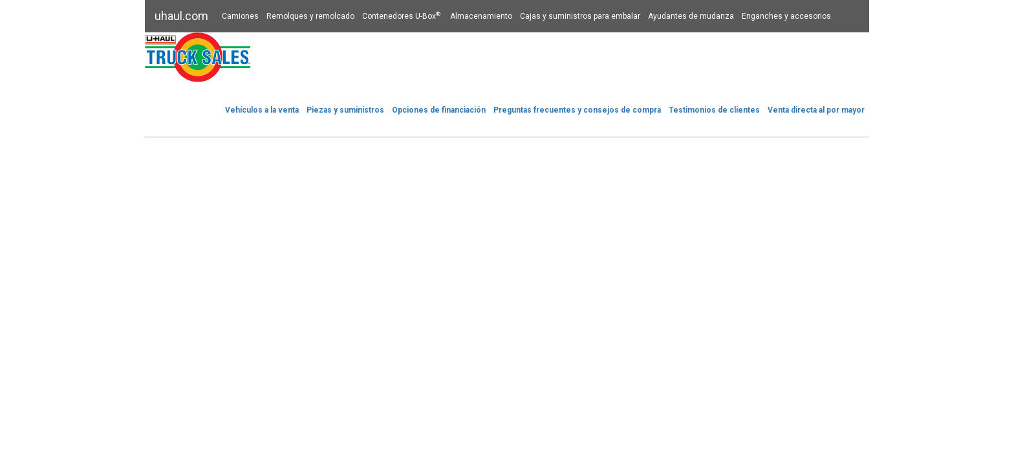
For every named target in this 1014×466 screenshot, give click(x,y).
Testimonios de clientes (714, 110)
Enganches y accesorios (786, 16)
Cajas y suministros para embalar (580, 16)
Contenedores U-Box (402, 16)
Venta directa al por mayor (816, 110)
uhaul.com (181, 16)
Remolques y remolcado (310, 16)
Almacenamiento (481, 16)
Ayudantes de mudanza (691, 16)
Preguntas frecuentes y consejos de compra (577, 110)
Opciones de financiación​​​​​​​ (439, 110)
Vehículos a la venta (262, 110)
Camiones (240, 16)
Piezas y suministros (345, 110)
